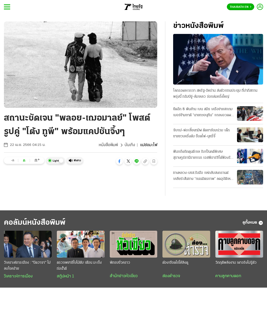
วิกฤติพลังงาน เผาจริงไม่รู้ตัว (236, 263)
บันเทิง (130, 145)
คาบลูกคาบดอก (228, 276)
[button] (119, 161)
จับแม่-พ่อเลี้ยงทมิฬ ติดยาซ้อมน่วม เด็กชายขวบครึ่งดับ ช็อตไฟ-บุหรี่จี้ (201, 133)
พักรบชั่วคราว (120, 263)
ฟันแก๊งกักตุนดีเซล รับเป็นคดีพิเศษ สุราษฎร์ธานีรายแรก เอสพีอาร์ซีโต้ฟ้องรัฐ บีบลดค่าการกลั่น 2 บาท (202, 155)
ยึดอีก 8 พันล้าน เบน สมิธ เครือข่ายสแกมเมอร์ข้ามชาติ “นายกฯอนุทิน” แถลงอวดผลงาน (203, 112)
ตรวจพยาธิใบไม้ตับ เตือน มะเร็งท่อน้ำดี (79, 266)
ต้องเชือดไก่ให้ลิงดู (175, 263)
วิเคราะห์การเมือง (18, 276)
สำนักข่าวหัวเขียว (124, 276)
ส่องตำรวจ (171, 276)
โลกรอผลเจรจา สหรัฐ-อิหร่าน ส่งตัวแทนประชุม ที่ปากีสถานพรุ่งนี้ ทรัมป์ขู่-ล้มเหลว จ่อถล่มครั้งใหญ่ (215, 94)
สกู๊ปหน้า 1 (65, 276)
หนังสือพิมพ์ (108, 145)
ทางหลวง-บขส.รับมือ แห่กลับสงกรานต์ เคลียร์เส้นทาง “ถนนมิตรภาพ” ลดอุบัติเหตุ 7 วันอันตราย (203, 176)
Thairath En (240, 7)
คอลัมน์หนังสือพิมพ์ (34, 223)
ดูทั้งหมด (252, 223)
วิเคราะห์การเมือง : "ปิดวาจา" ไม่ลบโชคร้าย (27, 266)
